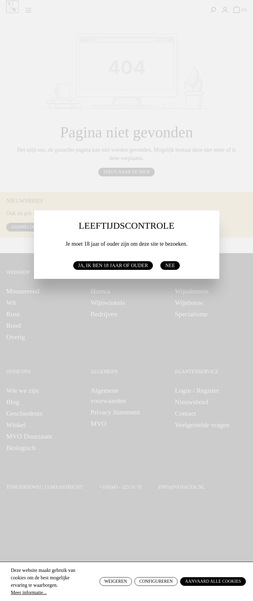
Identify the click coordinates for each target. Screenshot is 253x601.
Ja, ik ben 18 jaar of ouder (113, 265)
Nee (170, 265)
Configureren (156, 581)
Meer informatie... (29, 592)
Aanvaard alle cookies (213, 581)
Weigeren (115, 581)
